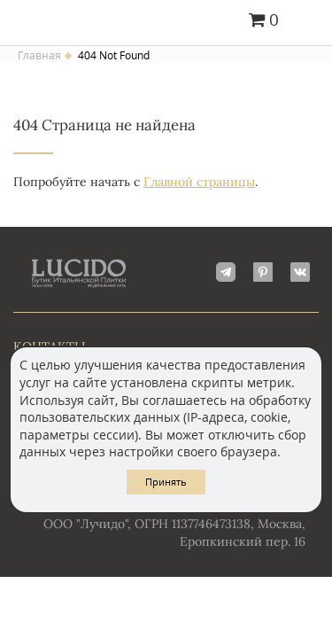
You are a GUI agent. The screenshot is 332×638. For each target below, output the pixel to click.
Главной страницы (199, 182)
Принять (166, 481)
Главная (39, 56)
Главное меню (308, 21)
